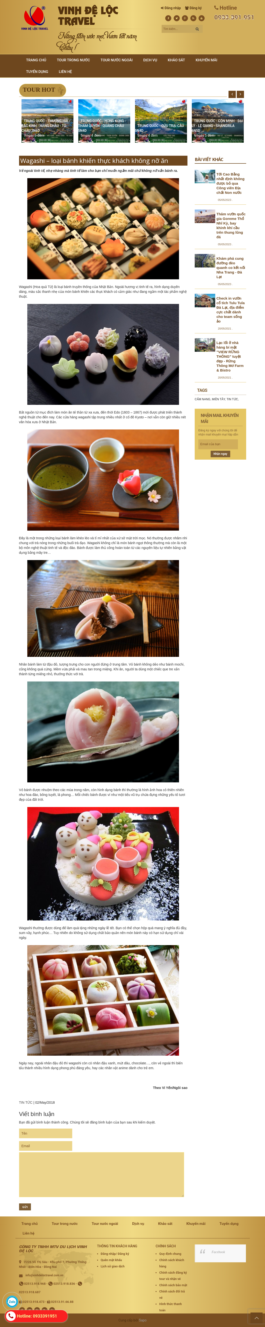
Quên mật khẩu (111, 1260)
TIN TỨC (26, 1102)
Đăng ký (196, 8)
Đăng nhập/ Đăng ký (115, 1254)
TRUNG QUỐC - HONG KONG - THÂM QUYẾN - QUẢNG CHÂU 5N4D (102, 126)
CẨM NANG (202, 399)
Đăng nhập (173, 8)
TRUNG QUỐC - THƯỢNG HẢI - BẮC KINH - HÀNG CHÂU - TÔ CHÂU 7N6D (45, 126)
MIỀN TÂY (218, 399)
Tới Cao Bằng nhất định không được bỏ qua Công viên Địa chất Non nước (230, 183)
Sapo (143, 1320)
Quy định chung (170, 1254)
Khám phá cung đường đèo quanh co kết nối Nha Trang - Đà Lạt (230, 267)
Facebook (218, 1252)
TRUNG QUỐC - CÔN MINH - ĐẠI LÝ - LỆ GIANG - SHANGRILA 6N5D (217, 126)
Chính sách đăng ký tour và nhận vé (173, 1276)
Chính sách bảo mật (173, 1285)
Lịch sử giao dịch (113, 1266)
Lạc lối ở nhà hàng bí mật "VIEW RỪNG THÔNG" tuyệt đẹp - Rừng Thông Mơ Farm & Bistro (230, 356)
